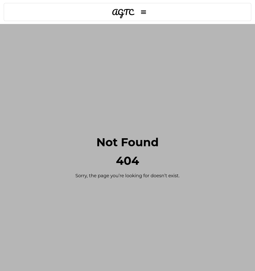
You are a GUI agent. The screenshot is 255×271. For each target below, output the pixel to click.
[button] (144, 12)
